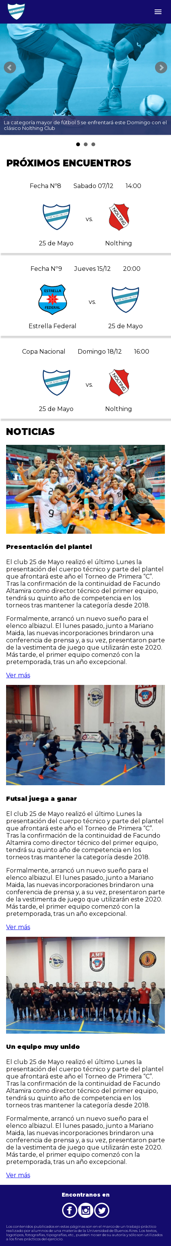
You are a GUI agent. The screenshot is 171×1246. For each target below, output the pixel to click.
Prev (10, 68)
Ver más (18, 675)
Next (161, 68)
